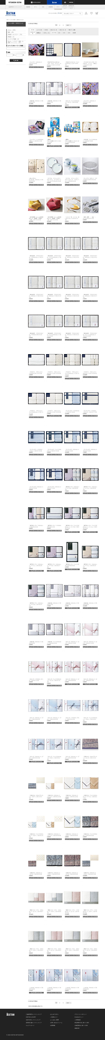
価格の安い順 (53, 29)
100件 (74, 32)
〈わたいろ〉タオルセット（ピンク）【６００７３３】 (72, 643)
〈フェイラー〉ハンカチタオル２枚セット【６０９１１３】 (36, 141)
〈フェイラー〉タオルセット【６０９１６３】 (35, 63)
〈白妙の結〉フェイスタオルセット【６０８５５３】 (54, 643)
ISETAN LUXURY (31, 1017)
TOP (7, 19)
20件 (59, 32)
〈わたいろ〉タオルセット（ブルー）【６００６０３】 (72, 758)
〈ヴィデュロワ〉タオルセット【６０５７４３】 (72, 451)
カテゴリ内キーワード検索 (15, 45)
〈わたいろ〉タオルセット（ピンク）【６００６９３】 (72, 681)
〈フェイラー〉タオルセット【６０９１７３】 (89, 102)
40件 (64, 32)
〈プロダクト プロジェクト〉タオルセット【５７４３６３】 (90, 373)
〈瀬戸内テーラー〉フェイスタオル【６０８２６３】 (72, 566)
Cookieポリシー (79, 1017)
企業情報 (52, 1025)
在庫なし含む (46, 32)
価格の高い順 (63, 29)
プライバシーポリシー (81, 1014)
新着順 (46, 29)
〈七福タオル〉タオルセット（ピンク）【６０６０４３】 (35, 874)
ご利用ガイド (54, 1017)
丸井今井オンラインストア (65, 7)
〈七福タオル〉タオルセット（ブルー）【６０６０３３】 (53, 874)
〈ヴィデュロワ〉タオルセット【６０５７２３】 (36, 488)
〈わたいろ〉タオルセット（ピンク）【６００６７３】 (90, 681)
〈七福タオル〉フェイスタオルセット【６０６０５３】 (90, 835)
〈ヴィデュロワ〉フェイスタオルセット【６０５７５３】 (54, 451)
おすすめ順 (39, 29)
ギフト (35, 6)
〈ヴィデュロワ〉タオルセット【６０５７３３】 (90, 451)
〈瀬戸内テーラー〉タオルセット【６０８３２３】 (36, 527)
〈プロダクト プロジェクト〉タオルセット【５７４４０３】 (54, 373)
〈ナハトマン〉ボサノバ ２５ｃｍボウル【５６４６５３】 (90, 180)
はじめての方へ (54, 1014)
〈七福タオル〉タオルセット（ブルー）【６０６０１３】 (89, 874)
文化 (43, 6)
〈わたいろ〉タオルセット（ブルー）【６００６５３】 (54, 719)
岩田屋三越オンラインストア (71, 7)
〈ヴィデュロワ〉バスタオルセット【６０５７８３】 (72, 412)
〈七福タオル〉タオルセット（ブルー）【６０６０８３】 (71, 835)
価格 (9, 52)
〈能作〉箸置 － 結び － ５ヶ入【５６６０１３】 (90, 218)
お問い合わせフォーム (56, 1022)
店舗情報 (28, 6)
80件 (69, 32)
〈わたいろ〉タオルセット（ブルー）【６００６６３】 (36, 719)
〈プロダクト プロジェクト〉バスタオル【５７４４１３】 (36, 373)
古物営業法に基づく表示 (81, 1025)
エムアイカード (30, 1025)
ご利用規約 (78, 1020)
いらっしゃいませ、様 (55, 13)
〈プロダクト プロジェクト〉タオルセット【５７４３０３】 (54, 412)
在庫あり (39, 32)
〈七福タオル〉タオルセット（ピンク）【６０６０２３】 (71, 874)
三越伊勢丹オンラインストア (15, 6)
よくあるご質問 (54, 1020)
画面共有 (77, 1028)
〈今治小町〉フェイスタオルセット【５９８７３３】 (90, 141)
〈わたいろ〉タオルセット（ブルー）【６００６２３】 (36, 758)
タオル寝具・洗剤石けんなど (17, 19)
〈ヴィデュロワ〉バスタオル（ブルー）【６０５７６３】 (35, 451)
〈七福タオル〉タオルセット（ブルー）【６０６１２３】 (71, 797)
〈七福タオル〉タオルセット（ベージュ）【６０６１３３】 (54, 797)
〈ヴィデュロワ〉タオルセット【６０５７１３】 (54, 488)
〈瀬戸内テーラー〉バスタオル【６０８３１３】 (54, 527)
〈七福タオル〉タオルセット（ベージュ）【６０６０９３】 (54, 835)
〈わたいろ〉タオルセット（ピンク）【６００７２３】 (90, 643)
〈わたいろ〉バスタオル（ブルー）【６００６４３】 (72, 719)
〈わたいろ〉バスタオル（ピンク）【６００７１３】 (36, 681)
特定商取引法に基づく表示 (82, 1022)
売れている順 (72, 29)
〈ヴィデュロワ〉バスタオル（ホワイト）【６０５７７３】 (90, 412)
